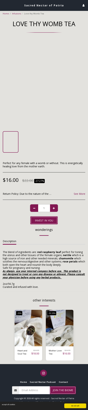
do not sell (75, 406)
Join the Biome (63, 390)
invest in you (44, 220)
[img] (28, 328)
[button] (4, 5)
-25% (19, 313)
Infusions (16, 13)
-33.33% (52, 313)
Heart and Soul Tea (22, 352)
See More (79, 193)
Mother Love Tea (55, 352)
